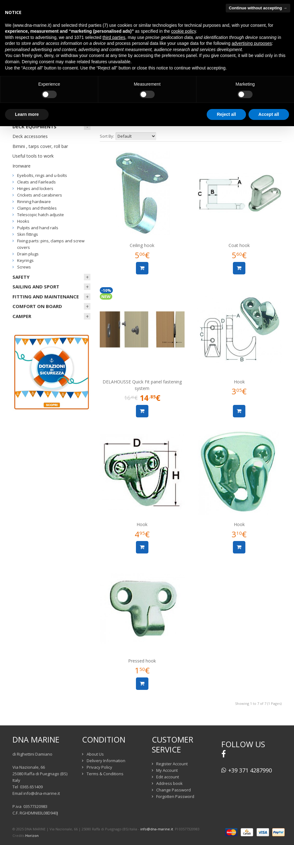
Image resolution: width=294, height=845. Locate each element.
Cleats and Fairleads (36, 182)
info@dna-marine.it (41, 793)
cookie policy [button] (183, 31)
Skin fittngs (27, 234)
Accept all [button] (268, 114)
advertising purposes (252, 43)
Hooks (23, 221)
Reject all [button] (226, 114)
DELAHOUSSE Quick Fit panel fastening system (142, 385)
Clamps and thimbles (37, 208)
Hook (239, 382)
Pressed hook (142, 661)
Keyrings (25, 260)
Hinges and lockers (35, 188)
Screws (24, 267)
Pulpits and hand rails (37, 227)
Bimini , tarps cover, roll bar (40, 146)
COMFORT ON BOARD (37, 306)
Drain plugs (28, 254)
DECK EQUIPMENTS (34, 126)
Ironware (21, 166)
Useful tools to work (33, 156)
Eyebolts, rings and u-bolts (42, 175)
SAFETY (21, 277)
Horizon (32, 835)
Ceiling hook (142, 245)
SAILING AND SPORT (35, 286)
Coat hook (239, 245)
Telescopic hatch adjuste (40, 214)
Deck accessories (30, 136)
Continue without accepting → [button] (258, 8)
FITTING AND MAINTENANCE (45, 296)
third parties (114, 37)
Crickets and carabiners (39, 195)
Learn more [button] (27, 114)
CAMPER (21, 316)
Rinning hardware (34, 201)
